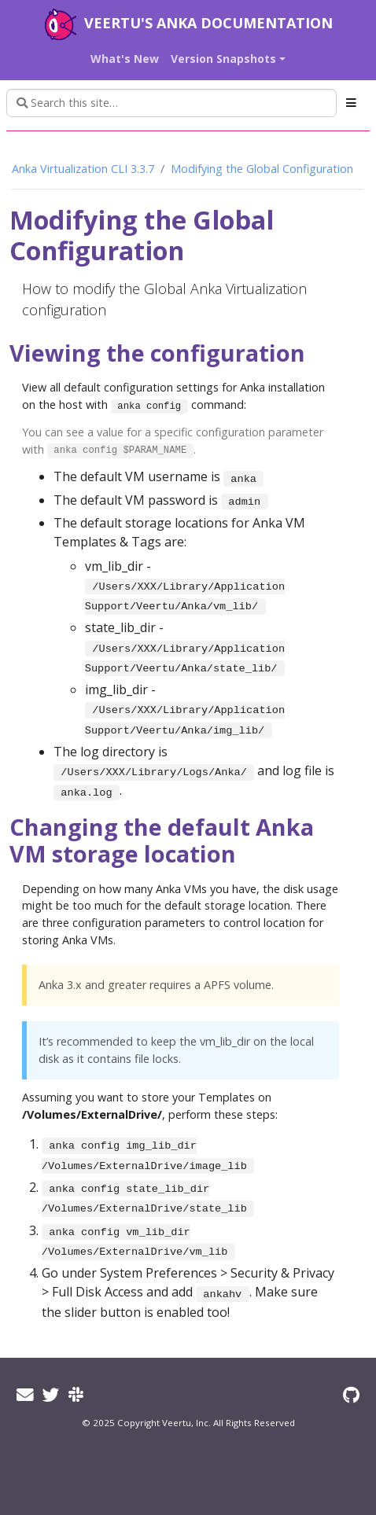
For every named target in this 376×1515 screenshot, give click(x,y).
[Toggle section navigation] (351, 103)
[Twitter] (51, 1394)
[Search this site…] (171, 103)
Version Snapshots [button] (223, 58)
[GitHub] (351, 1394)
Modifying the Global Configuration (262, 168)
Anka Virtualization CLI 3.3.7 (83, 168)
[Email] (25, 1394)
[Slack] (75, 1394)
